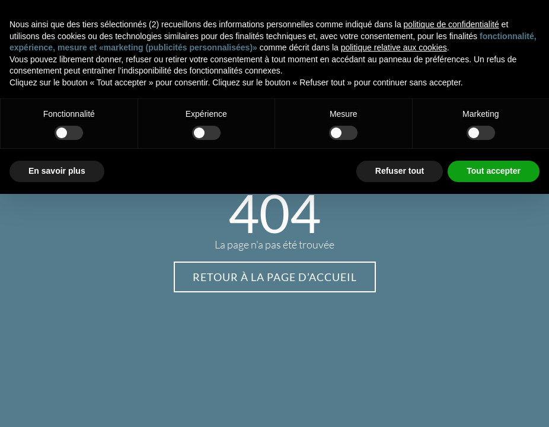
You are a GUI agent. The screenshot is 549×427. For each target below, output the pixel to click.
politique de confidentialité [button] (451, 24)
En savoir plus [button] (56, 171)
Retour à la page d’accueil (275, 276)
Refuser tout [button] (399, 171)
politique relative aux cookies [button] (394, 47)
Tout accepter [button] (494, 171)
